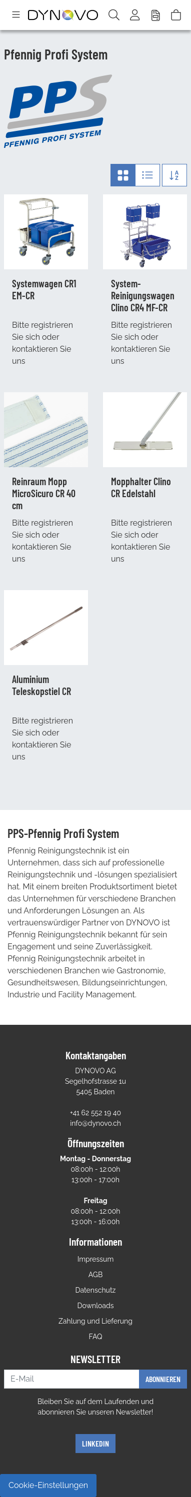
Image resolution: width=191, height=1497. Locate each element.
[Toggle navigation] (16, 14)
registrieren (52, 325)
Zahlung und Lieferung (95, 1321)
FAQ (95, 1337)
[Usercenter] (135, 14)
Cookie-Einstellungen (48, 1485)
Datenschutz (96, 1290)
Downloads (96, 1306)
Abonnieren (163, 1379)
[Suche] (114, 14)
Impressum (96, 1259)
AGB (95, 1275)
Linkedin (95, 1443)
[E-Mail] (72, 1379)
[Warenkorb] (176, 14)
